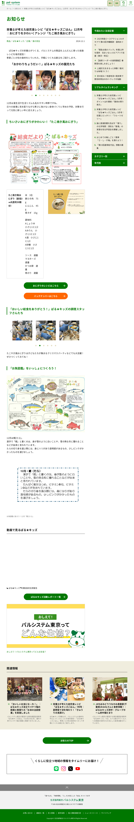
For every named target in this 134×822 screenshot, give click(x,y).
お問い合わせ (28, 813)
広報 (28, 41)
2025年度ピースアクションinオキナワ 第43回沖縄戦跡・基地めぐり (109, 41)
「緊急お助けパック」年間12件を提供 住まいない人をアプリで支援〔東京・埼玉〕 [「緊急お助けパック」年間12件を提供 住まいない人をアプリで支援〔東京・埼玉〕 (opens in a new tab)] (109, 52)
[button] (109, 30)
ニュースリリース (91, 813)
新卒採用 (61, 813)
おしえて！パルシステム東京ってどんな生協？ (26, 651)
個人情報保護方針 (74, 813)
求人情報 (51, 813)
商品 (8, 41)
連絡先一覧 (40, 813)
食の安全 (36, 41)
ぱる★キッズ (18, 41)
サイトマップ (106, 813)
